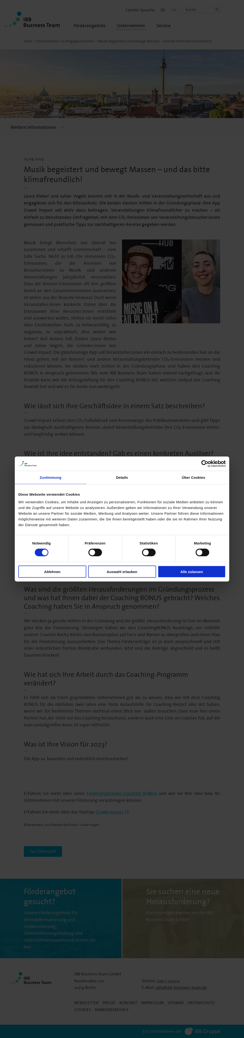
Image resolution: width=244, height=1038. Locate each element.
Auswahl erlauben (122, 571)
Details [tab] (122, 477)
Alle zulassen (191, 571)
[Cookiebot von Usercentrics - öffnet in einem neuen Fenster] (205, 463)
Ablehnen (52, 571)
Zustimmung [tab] (50, 477)
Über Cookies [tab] (193, 477)
